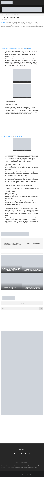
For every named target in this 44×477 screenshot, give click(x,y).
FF (26, 227)
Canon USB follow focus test (6, 136)
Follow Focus (30, 227)
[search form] (20, 308)
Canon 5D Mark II (18, 227)
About (13, 474)
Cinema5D (3, 22)
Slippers (25, 48)
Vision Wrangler (4, 19)
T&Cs (31, 474)
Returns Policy (27, 474)
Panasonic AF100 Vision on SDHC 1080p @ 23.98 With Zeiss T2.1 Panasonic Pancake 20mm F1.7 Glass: (12, 244)
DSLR (24, 227)
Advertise (16, 474)
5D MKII (10, 227)
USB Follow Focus (37, 227)
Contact (20, 474)
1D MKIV (2, 227)
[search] (41, 308)
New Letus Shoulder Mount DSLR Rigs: (31, 242)
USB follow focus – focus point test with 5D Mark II (11, 48)
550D (7, 227)
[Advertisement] (22, 320)
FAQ (23, 474)
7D (13, 227)
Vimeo (29, 48)
